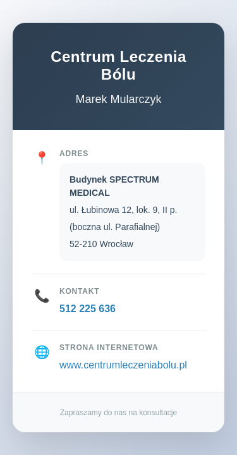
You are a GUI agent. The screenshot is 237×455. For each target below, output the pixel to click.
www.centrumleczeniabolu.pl (123, 365)
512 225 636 (87, 308)
